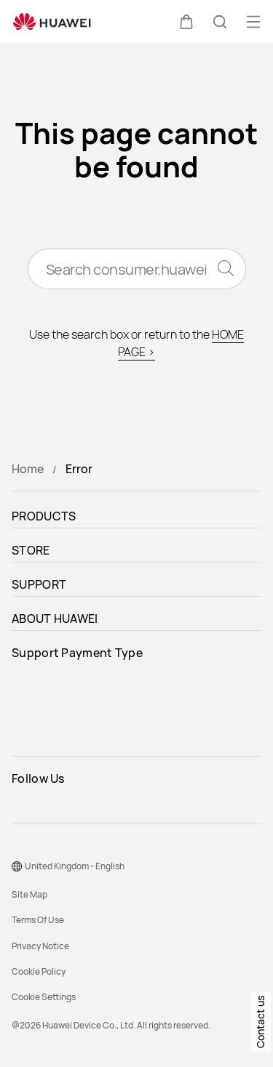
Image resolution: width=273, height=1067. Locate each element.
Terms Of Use (38, 920)
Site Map (29, 894)
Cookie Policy (39, 971)
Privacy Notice (40, 946)
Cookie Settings (44, 997)
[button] (186, 21)
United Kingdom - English (74, 866)
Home (28, 469)
